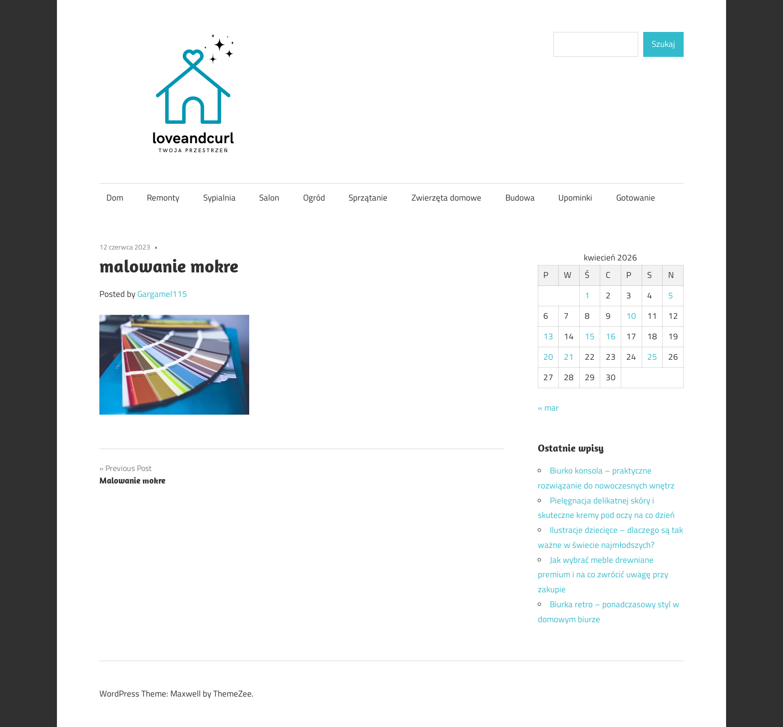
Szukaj (663, 43)
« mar (548, 407)
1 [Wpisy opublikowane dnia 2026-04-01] (587, 295)
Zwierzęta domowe (446, 197)
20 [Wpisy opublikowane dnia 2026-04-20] (548, 356)
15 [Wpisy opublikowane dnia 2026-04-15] (590, 336)
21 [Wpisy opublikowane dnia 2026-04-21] (569, 356)
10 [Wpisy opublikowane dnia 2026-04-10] (631, 315)
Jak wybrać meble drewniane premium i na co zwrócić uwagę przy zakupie (603, 574)
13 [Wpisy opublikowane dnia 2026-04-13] (548, 336)
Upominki (575, 197)
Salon (269, 197)
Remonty (163, 197)
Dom (114, 197)
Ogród (314, 197)
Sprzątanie (368, 197)
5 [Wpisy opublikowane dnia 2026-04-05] (670, 295)
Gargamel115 (162, 293)
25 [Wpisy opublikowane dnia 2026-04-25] (652, 356)
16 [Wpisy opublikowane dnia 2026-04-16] (611, 336)
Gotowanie (635, 197)
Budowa (520, 197)
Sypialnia (219, 197)
